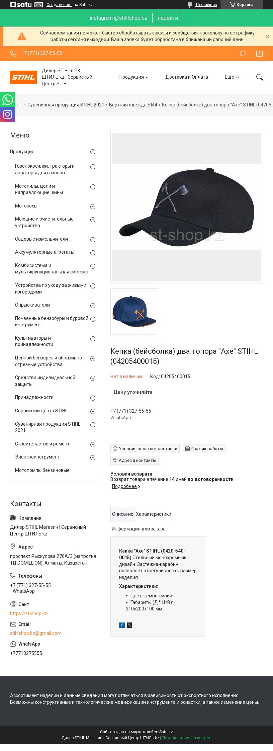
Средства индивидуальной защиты (45, 381)
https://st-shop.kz (29, 613)
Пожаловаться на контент (187, 738)
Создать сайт (59, 4)
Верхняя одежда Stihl (133, 104)
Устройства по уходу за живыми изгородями (50, 288)
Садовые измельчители (41, 239)
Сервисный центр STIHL (41, 410)
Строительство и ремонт (42, 443)
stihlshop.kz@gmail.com (36, 633)
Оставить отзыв (243, 53)
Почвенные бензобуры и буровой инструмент (51, 322)
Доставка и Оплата (186, 77)
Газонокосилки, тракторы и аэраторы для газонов (45, 169)
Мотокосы (26, 205)
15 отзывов (206, 4)
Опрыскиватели (32, 305)
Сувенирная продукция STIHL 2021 (65, 104)
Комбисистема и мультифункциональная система (51, 269)
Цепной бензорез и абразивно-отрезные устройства (49, 361)
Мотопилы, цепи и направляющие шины (39, 189)
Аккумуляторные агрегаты (44, 252)
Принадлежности (34, 397)
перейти (168, 18)
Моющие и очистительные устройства (44, 222)
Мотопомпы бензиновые (42, 470)
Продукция (131, 77)
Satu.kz (166, 732)
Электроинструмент (37, 457)
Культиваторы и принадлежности (34, 341)
